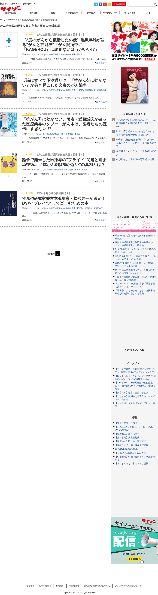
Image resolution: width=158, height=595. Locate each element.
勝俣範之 (90, 90)
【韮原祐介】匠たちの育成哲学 (130, 441)
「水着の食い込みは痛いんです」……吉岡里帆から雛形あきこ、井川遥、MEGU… (136, 123)
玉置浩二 (90, 208)
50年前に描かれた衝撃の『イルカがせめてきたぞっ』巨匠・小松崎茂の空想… (136, 143)
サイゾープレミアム (11, 10)
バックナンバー (110, 13)
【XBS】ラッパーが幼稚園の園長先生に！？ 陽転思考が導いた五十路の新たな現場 (135, 385)
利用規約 (60, 586)
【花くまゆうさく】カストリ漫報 (131, 463)
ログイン (148, 13)
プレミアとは (129, 13)
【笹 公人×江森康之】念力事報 (130, 452)
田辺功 (77, 169)
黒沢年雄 (81, 54)
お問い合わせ (45, 586)
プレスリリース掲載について (128, 586)
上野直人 (81, 90)
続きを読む (101, 63)
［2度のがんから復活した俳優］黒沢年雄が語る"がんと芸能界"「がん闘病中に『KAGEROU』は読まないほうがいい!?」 (63, 45)
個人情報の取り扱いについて (97, 586)
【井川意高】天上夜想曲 (127, 437)
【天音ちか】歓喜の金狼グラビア (131, 392)
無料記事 (34, 13)
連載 (53, 13)
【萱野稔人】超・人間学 (127, 433)
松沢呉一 (81, 208)
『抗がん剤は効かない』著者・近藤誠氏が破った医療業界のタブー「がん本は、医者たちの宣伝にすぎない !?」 (64, 124)
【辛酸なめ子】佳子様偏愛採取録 (131, 445)
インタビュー (72, 13)
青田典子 (99, 208)
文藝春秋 (99, 90)
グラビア (91, 13)
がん (39, 134)
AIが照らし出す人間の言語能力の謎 (135, 159)
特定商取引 (74, 586)
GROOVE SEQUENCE (126, 449)
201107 (40, 54)
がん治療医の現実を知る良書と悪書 (60, 54)
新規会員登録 (119, 4)
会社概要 (30, 586)
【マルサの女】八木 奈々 (127, 423)
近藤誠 (77, 134)
